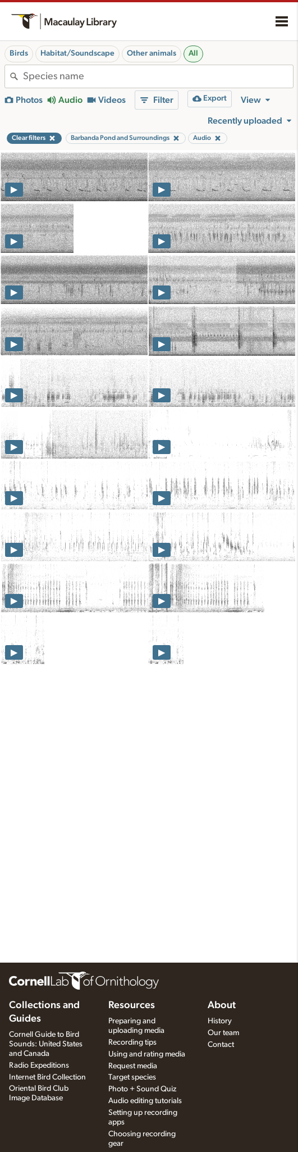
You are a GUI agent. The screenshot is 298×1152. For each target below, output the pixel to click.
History (220, 1021)
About (222, 1005)
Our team (223, 1033)
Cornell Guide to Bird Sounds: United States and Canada (45, 1044)
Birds (19, 53)
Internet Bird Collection (47, 1077)
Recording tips (132, 1042)
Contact (221, 1045)
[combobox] (158, 76)
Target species (132, 1077)
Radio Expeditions (39, 1065)
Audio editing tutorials (145, 1101)
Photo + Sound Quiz (142, 1089)
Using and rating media (146, 1054)
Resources (131, 1005)
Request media (132, 1066)
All (193, 53)
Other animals (151, 53)
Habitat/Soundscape (77, 53)
